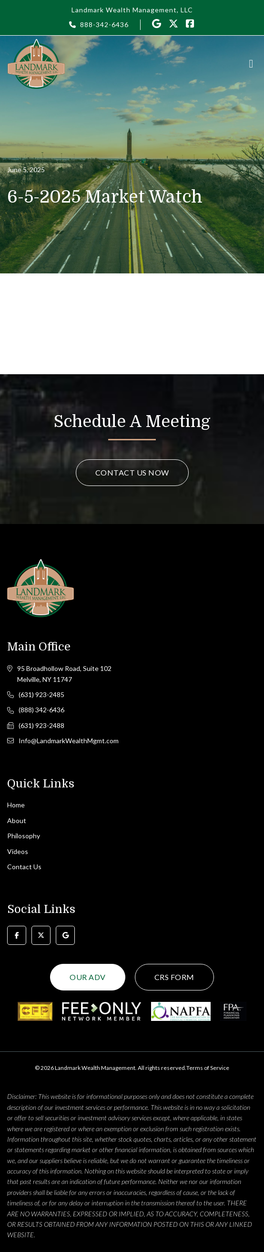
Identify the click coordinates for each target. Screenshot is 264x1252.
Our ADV (88, 976)
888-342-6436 (104, 24)
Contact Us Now (132, 472)
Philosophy (23, 836)
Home (16, 805)
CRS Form (174, 976)
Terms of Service (207, 1067)
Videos (17, 851)
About (16, 820)
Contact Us (24, 867)
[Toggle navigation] (251, 63)
